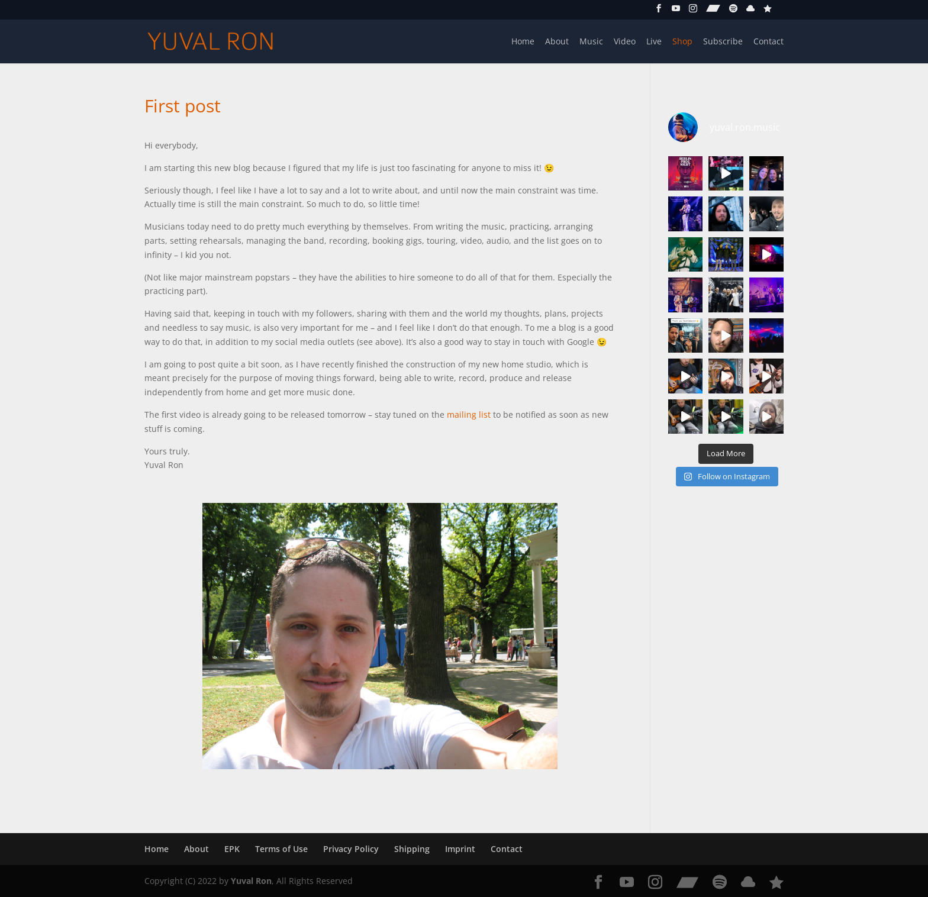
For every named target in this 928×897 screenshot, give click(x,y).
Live (654, 42)
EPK (232, 848)
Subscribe (723, 42)
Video (625, 42)
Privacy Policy (351, 848)
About (557, 42)
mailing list (469, 414)
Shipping (412, 848)
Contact (768, 42)
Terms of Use (281, 848)
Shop (682, 42)
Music (591, 42)
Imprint (460, 848)
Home (522, 42)
